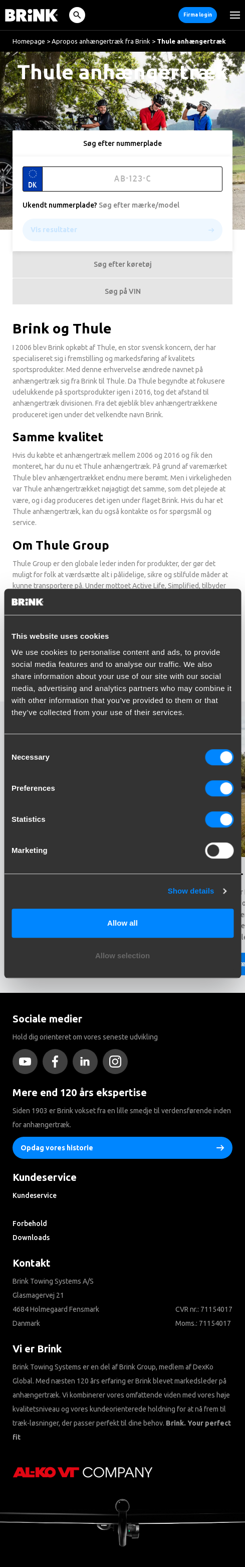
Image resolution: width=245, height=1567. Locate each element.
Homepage (29, 41)
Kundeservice (35, 1195)
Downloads (31, 1238)
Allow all (122, 923)
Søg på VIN (123, 291)
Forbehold (30, 1224)
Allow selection (122, 955)
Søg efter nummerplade (122, 143)
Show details (191, 891)
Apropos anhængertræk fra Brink (101, 41)
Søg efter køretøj (123, 264)
